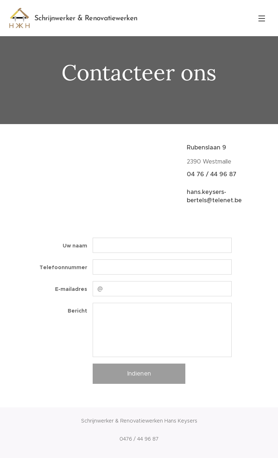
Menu (261, 18)
